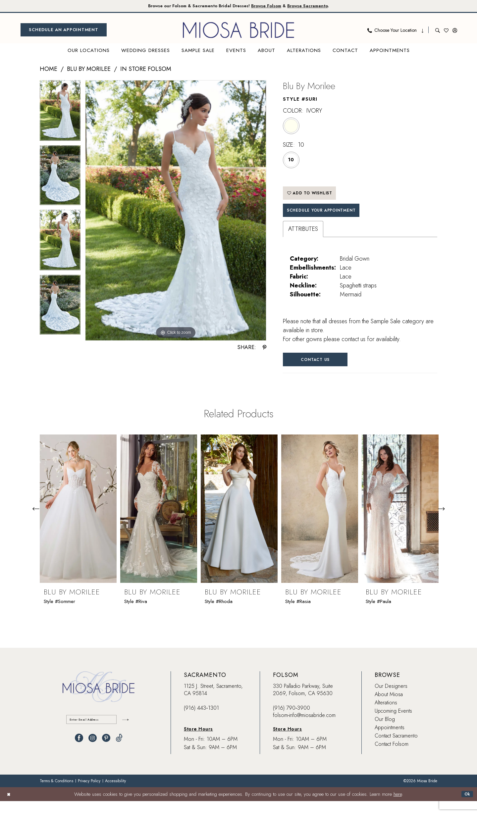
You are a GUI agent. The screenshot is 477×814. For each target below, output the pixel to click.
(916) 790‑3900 (291, 721)
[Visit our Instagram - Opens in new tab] (92, 754)
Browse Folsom (273, 6)
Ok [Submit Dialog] (466, 807)
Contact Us (324, 371)
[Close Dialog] (10, 807)
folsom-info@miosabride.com (304, 728)
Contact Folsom (391, 757)
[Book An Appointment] (64, 31)
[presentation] (78, 522)
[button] (454, 31)
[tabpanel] (60, 114)
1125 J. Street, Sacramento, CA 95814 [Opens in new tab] (213, 702)
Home (48, 70)
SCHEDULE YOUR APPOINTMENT (331, 218)
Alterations (386, 716)
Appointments (389, 740)
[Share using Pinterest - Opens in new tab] (264, 348)
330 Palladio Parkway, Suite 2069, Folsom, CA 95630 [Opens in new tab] (303, 702)
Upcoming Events (393, 724)
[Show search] (437, 31)
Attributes (303, 238)
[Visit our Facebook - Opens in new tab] (79, 754)
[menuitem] (64, 31)
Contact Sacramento (396, 749)
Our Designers (391, 699)
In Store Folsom (145, 70)
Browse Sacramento (324, 6)
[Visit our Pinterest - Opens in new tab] (106, 754)
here (398, 807)
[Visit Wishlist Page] (446, 31)
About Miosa (389, 707)
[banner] (238, 31)
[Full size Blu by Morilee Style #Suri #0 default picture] (175, 212)
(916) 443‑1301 (201, 721)
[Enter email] (98, 734)
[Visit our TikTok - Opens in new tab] (119, 754)
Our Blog (385, 732)
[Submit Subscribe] (124, 734)
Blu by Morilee (89, 70)
